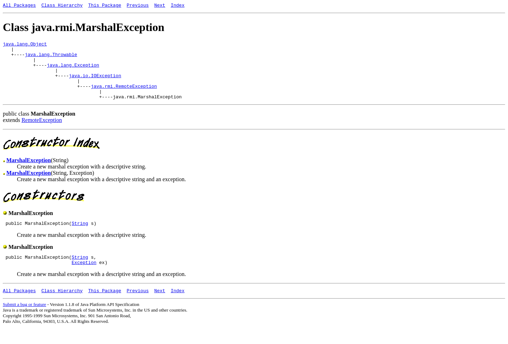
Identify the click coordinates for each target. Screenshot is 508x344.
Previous (138, 6)
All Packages (19, 6)
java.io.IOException (95, 84)
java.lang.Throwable (51, 58)
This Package (104, 6)
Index (178, 6)
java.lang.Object (25, 46)
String (80, 237)
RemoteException (42, 133)
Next (159, 6)
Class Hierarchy (62, 6)
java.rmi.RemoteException (124, 96)
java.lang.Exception (73, 71)
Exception (84, 278)
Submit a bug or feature (24, 321)
